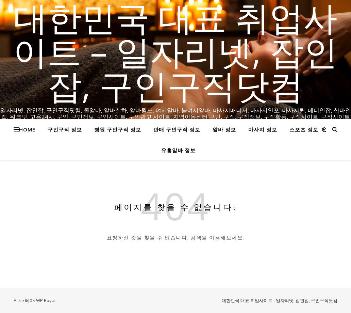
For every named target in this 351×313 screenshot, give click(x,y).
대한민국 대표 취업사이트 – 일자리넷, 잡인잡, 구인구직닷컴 (175, 51)
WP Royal (45, 300)
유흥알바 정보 (178, 150)
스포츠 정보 (303, 129)
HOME (27, 129)
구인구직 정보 (65, 129)
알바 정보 (224, 129)
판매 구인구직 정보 (176, 129)
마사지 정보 (262, 129)
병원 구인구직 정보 (117, 129)
